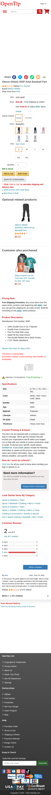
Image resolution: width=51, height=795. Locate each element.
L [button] (35, 149)
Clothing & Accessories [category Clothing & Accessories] (11, 514)
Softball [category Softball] (13, 510)
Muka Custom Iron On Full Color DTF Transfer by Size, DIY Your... (25, 278)
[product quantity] (21, 164)
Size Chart (20, 144)
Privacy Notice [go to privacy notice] (10, 666)
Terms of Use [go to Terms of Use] (10, 730)
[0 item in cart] (46, 12)
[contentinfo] (10, 4)
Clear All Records (28, 607)
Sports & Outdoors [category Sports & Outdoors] (10, 500)
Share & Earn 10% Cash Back (15, 190)
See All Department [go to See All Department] (12, 678)
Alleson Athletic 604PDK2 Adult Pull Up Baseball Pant (25, 227)
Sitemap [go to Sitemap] (7, 683)
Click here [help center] (6, 464)
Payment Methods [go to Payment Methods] (12, 739)
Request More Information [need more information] (34, 486)
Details (18, 111)
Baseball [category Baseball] (13, 503)
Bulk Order (22, 174)
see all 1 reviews (11, 536)
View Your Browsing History (11, 607)
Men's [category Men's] (30, 503)
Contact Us (7, 448)
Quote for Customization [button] (14, 179)
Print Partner (9, 698)
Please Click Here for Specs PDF (16, 348)
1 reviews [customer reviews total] (26, 86)
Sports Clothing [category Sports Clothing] (14, 517)
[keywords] (23, 11)
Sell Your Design (11, 706)
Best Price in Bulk (10, 193)
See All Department (4, 11)
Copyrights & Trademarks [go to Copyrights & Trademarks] (15, 662)
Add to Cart (8, 174)
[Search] (39, 11)
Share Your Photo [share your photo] (11, 674)
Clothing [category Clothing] (22, 503)
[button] (19, 118)
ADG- (40, 305)
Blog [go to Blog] (6, 715)
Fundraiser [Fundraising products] (8, 702)
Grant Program (10, 711)
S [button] (18, 149)
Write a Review (35, 567)
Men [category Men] (34, 517)
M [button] (27, 149)
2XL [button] (18, 157)
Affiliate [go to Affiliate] (7, 694)
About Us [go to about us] (8, 670)
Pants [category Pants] (37, 503)
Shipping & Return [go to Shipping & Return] (12, 735)
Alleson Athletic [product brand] (13, 89)
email (20, 448)
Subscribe (42, 763)
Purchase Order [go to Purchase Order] (11, 726)
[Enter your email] (19, 763)
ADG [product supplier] (18, 91)
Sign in (43, 4)
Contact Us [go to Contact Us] (9, 747)
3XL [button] (27, 157)
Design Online (10, 743)
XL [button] (43, 149)
